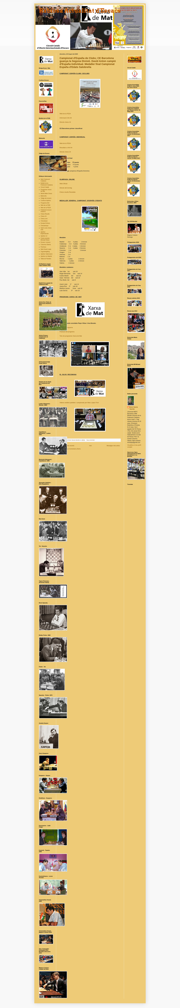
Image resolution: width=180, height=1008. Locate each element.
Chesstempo (44, 225)
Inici (90, 445)
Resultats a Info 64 (66, 147)
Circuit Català (45, 187)
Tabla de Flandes (46, 258)
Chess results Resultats (68, 192)
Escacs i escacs (45, 242)
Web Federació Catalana (45, 180)
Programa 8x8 (45, 203)
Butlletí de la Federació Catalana (47, 184)
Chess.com (44, 218)
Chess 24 (43, 216)
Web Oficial (63, 183)
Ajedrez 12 (44, 236)
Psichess (43, 247)
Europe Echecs (45, 223)
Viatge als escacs (46, 198)
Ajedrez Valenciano (46, 254)
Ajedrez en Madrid (46, 256)
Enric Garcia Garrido (134, 408)
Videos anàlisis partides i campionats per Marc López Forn (79, 402)
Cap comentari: (90, 440)
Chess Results (45, 214)
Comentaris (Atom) (75, 449)
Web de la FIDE (45, 205)
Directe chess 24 (65, 122)
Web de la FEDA (65, 113)
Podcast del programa (67, 332)
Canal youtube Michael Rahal (45, 239)
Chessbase (44, 221)
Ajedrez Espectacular (45, 232)
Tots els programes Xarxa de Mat (71, 336)
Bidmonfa (43, 196)
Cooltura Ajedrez (46, 200)
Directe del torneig (66, 188)
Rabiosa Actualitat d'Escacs (80, 10)
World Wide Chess (46, 193)
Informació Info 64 (66, 118)
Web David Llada (46, 249)
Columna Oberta (46, 244)
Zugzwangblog (45, 251)
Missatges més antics (113, 445)
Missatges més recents (67, 445)
